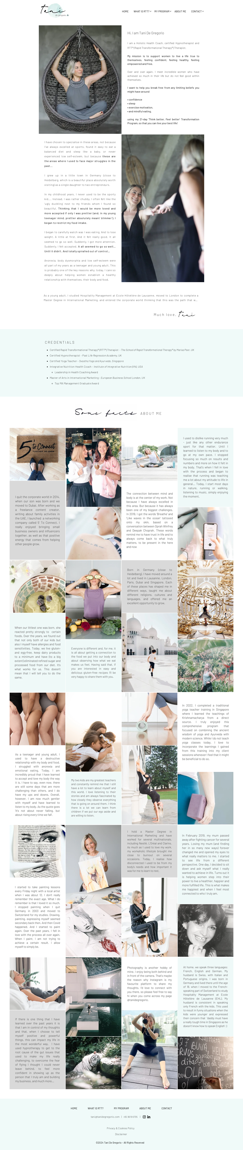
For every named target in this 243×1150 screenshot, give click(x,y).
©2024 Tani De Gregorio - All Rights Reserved (120, 1142)
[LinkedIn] (149, 1117)
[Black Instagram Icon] (144, 1117)
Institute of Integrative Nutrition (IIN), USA (118, 366)
